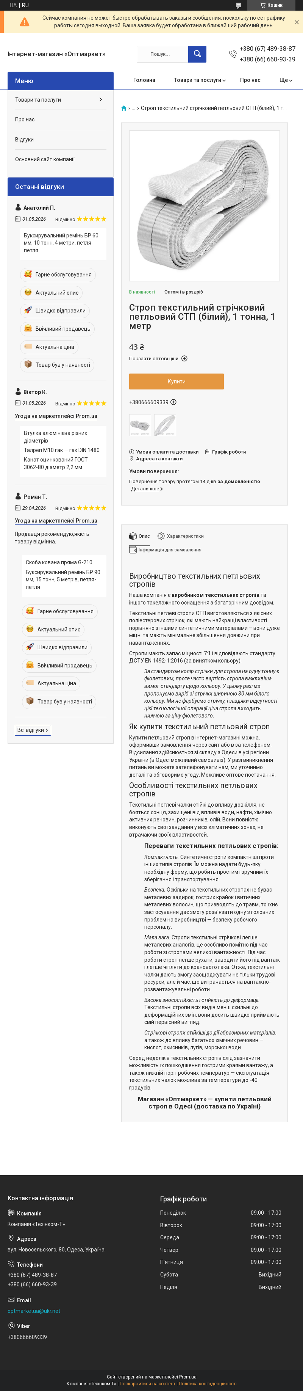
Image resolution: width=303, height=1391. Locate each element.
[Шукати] (197, 54)
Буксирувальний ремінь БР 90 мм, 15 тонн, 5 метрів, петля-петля (63, 579)
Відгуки (24, 140)
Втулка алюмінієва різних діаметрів (55, 437)
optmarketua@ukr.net (34, 1311)
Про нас (250, 80)
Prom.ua (188, 1377)
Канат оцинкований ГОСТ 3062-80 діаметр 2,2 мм (56, 463)
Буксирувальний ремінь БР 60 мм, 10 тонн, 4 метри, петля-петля (61, 242)
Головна (144, 80)
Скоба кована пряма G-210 (59, 562)
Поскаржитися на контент (147, 1383)
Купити (177, 381)
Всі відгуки (30, 730)
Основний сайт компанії (45, 159)
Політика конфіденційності (208, 1383)
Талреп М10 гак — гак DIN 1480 (62, 450)
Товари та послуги (197, 80)
